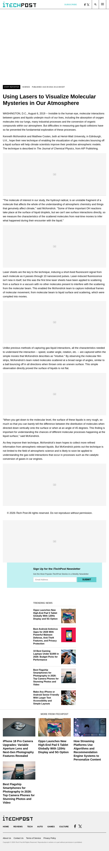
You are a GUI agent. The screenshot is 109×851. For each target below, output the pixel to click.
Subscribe (70, 4)
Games (51, 826)
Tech (30, 826)
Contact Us (18, 838)
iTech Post (22, 513)
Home (6, 826)
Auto (40, 826)
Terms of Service (33, 838)
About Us (7, 838)
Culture (64, 826)
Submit (86, 579)
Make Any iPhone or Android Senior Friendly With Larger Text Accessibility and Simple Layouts (46, 698)
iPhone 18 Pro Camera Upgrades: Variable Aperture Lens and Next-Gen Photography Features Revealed (18, 748)
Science (26, 87)
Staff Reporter (11, 87)
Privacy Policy (49, 838)
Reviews (18, 826)
